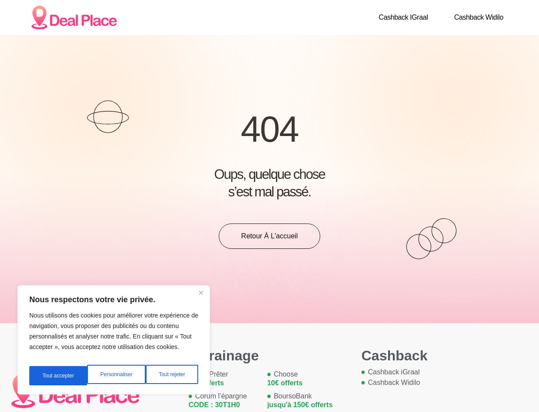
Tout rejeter (114, 375)
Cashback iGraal (403, 17)
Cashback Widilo (478, 17)
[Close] (201, 299)
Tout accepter (170, 375)
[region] (114, 343)
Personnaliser (58, 375)
